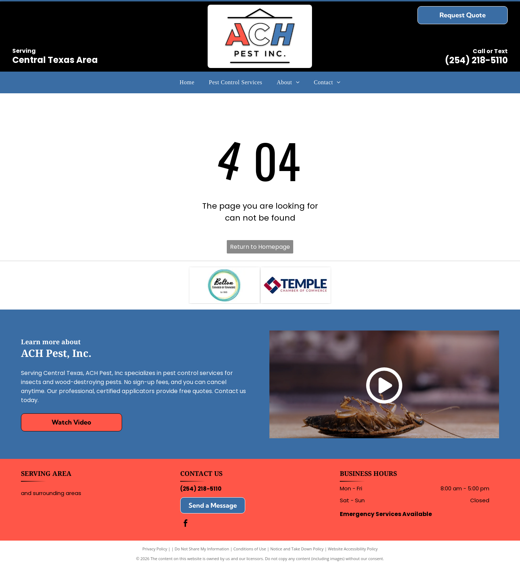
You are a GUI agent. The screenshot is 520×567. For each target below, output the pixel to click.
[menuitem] (187, 82)
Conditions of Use (249, 548)
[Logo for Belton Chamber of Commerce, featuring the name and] (224, 285)
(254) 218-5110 (476, 60)
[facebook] (185, 524)
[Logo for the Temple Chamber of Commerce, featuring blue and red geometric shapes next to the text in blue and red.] (296, 285)
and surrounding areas (51, 493)
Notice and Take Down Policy (297, 548)
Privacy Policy (154, 548)
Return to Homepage (260, 247)
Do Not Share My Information (202, 548)
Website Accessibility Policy (353, 548)
